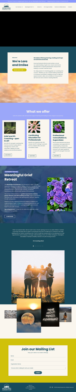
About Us (39, 7)
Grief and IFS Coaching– (9, 137)
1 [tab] (33, 246)
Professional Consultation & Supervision (60, 137)
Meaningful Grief (29, 7)
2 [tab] (35, 246)
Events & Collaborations (60, 7)
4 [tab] (39, 246)
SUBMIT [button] (38, 372)
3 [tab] (37, 246)
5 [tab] (40, 246)
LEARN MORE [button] (9, 216)
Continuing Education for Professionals (34, 137)
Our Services (19, 7)
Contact (70, 7)
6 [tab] (42, 246)
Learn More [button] (8, 155)
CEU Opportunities (48, 7)
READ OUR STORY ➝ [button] (19, 70)
